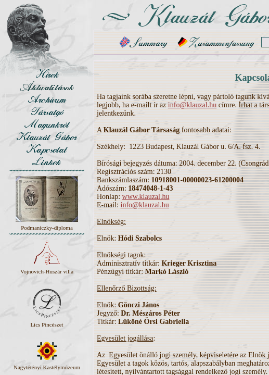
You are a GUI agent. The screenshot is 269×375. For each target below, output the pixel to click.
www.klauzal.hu (146, 197)
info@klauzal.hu (192, 105)
